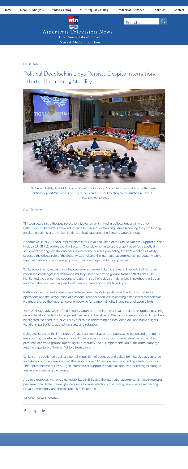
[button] (32, 10)
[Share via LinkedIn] (44, 411)
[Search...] (138, 23)
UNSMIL (29, 397)
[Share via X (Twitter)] (34, 411)
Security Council (47, 397)
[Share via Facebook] (25, 411)
